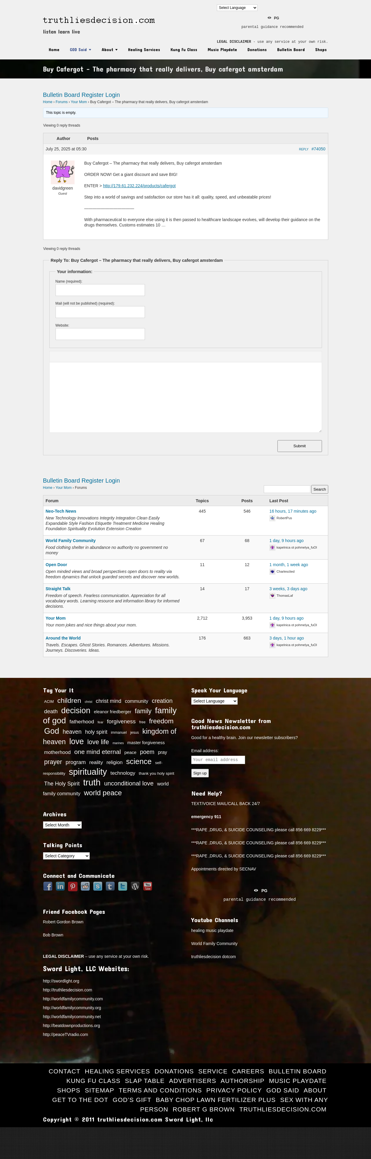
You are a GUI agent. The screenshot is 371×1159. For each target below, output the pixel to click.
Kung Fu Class (183, 49)
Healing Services (144, 49)
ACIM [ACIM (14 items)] (49, 701)
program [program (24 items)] (76, 762)
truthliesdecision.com (282, 1109)
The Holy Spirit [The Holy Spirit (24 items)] (62, 784)
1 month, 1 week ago (288, 564)
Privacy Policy (234, 1090)
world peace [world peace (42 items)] (103, 793)
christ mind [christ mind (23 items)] (108, 701)
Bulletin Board (291, 49)
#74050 (319, 149)
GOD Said (78, 49)
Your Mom (79, 102)
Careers (248, 1071)
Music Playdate (222, 49)
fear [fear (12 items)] (100, 722)
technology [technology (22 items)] (122, 773)
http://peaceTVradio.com (65, 1034)
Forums (62, 102)
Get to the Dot (80, 1099)
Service (213, 1071)
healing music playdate (212, 930)
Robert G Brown (204, 1109)
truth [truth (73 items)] (92, 782)
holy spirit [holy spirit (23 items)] (96, 732)
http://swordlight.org (61, 981)
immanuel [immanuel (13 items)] (119, 732)
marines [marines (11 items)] (118, 743)
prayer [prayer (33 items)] (53, 762)
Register (93, 95)
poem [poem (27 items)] (147, 752)
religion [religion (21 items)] (114, 762)
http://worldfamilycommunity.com (73, 998)
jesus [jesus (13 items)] (134, 732)
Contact (64, 1071)
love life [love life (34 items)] (98, 742)
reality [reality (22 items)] (96, 762)
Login (112, 95)
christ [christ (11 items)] (88, 701)
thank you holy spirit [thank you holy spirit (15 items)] (156, 773)
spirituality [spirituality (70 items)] (88, 772)
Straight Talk (58, 588)
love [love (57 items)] (76, 741)
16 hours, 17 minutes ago (292, 511)
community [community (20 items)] (136, 701)
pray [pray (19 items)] (162, 752)
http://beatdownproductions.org (71, 1025)
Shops (321, 49)
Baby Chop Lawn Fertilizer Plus (216, 1099)
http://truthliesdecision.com (67, 990)
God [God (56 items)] (51, 731)
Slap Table (145, 1080)
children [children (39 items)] (69, 700)
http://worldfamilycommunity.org (72, 1007)
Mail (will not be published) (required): (85, 303)
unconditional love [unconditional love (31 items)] (129, 783)
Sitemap (99, 1090)
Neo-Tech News (61, 511)
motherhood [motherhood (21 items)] (57, 752)
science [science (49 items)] (138, 761)
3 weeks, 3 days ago (288, 588)
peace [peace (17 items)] (130, 752)
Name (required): (69, 281)
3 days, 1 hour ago (286, 638)
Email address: (205, 750)
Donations (257, 49)
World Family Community (71, 540)
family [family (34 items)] (143, 711)
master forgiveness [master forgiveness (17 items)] (146, 742)
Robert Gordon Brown (63, 921)
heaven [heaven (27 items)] (72, 731)
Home (54, 49)
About (107, 49)
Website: (62, 325)
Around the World (63, 638)
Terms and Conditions (160, 1090)
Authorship (243, 1080)
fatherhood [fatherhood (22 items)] (82, 722)
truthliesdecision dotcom (213, 956)
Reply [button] (304, 149)
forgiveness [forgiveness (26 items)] (121, 721)
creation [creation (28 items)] (162, 700)
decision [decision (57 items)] (75, 710)
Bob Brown (53, 935)
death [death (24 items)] (51, 711)
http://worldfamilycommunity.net (72, 1016)
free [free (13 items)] (142, 722)
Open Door (56, 564)
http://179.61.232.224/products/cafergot (139, 185)
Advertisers (192, 1080)
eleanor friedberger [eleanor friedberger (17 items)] (112, 711)
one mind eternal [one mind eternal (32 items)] (97, 751)
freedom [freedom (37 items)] (161, 721)
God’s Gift (132, 1099)
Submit (299, 446)
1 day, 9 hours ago (286, 540)
